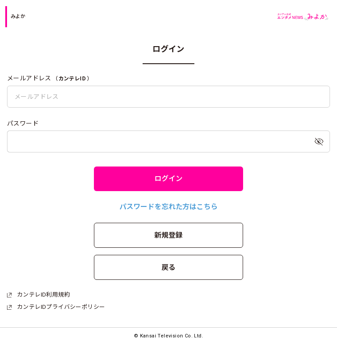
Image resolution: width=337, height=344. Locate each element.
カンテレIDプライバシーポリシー (56, 307)
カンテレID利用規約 (38, 294)
